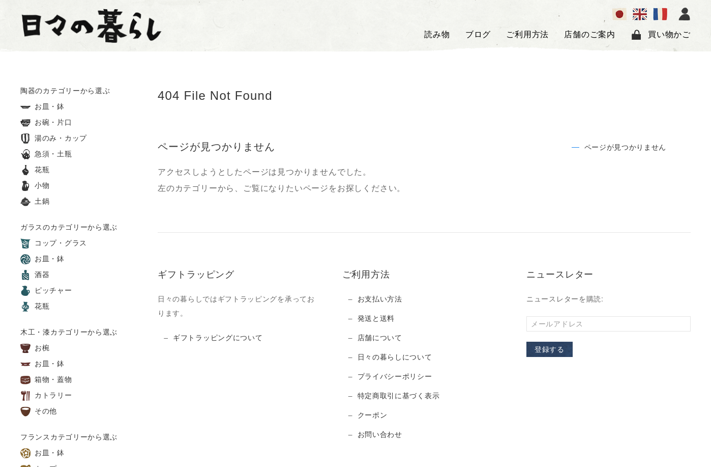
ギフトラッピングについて (217, 338)
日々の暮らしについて (395, 357)
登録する (550, 349)
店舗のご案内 (589, 34)
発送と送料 (376, 318)
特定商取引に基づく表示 (399, 396)
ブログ (478, 34)
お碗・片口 (46, 123)
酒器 (35, 275)
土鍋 (35, 202)
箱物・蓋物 (46, 380)
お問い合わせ (380, 434)
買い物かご (661, 35)
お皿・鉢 (42, 107)
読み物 (437, 34)
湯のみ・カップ (53, 138)
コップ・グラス (53, 243)
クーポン (373, 415)
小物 (35, 186)
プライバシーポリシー (395, 376)
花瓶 (35, 170)
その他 (38, 411)
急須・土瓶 (46, 154)
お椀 (35, 348)
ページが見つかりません (625, 147)
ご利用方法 (527, 34)
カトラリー (46, 396)
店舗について (380, 338)
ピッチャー (46, 291)
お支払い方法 (380, 299)
